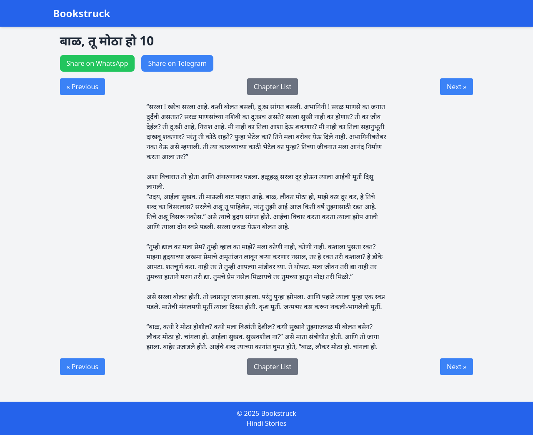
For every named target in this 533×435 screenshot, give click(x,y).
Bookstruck (81, 13)
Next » (456, 86)
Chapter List (272, 86)
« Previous (82, 86)
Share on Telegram (177, 63)
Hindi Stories (267, 423)
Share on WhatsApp (97, 63)
